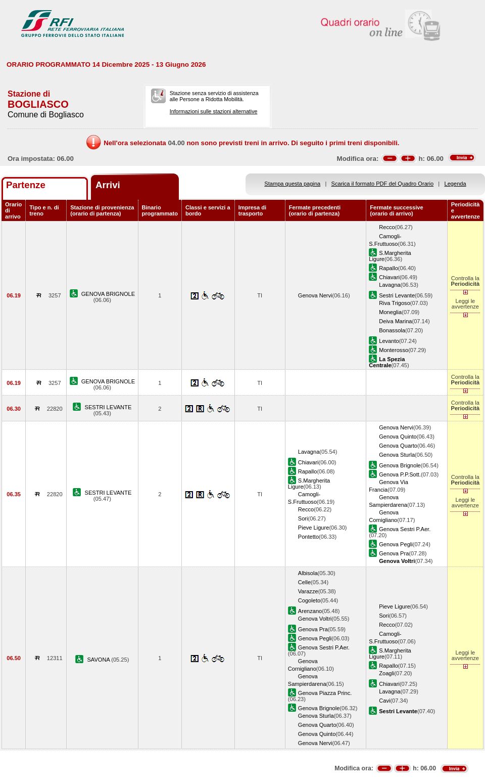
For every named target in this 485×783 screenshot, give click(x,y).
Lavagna (390, 285)
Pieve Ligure (313, 528)
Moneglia (390, 312)
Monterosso (393, 350)
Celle (304, 582)
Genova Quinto (398, 436)
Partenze (25, 185)
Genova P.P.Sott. (400, 474)
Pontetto (308, 537)
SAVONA (99, 660)
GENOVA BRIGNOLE (108, 294)
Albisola (308, 573)
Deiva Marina (395, 321)
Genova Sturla (397, 455)
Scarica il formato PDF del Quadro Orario (382, 184)
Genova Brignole (400, 465)
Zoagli (386, 673)
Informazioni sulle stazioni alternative (214, 111)
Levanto (389, 341)
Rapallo (388, 268)
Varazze (308, 591)
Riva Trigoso (394, 303)
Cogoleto (309, 600)
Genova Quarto (398, 446)
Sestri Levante (397, 295)
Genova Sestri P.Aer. (404, 529)
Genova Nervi (315, 295)
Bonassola (392, 330)
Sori (303, 518)
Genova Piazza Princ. (325, 693)
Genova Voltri (315, 619)
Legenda (455, 184)
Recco (387, 227)
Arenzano (310, 611)
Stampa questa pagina (292, 184)
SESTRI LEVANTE (108, 407)
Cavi (384, 701)
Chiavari (389, 277)
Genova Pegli (396, 544)
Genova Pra (394, 553)
